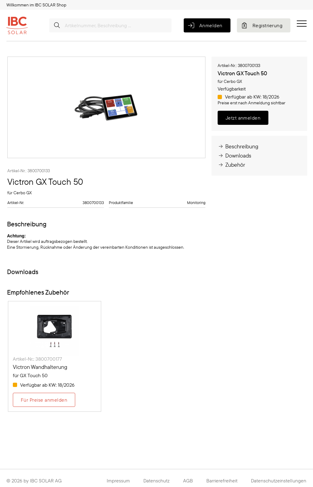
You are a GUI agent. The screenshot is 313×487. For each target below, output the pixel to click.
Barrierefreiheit (222, 481)
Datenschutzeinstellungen (278, 481)
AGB (188, 481)
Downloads (234, 155)
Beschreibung (238, 146)
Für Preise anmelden (44, 400)
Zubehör (231, 164)
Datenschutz (156, 481)
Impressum (118, 481)
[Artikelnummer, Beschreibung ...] (110, 25)
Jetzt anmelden (243, 118)
